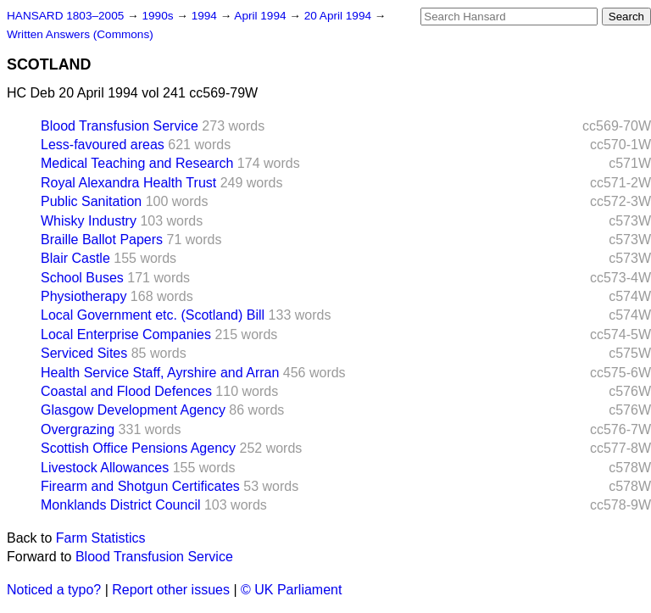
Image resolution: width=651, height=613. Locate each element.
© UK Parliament (291, 589)
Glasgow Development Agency (133, 410)
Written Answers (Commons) (80, 34)
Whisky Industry (88, 221)
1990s (159, 15)
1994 (206, 15)
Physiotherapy (83, 296)
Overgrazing (77, 429)
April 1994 (261, 15)
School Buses (82, 277)
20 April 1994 (339, 15)
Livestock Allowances (105, 467)
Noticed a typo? (54, 589)
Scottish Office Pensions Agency (138, 448)
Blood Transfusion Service (119, 126)
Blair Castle (75, 258)
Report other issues (171, 589)
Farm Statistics (101, 538)
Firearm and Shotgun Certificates (140, 486)
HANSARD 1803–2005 (65, 15)
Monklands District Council (121, 505)
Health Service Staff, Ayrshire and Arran (160, 372)
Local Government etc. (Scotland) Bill (152, 315)
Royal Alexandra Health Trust (128, 183)
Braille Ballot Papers (102, 239)
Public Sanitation (91, 201)
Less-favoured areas (102, 144)
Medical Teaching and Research (137, 163)
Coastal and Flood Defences (126, 391)
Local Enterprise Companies (126, 334)
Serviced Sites (84, 353)
